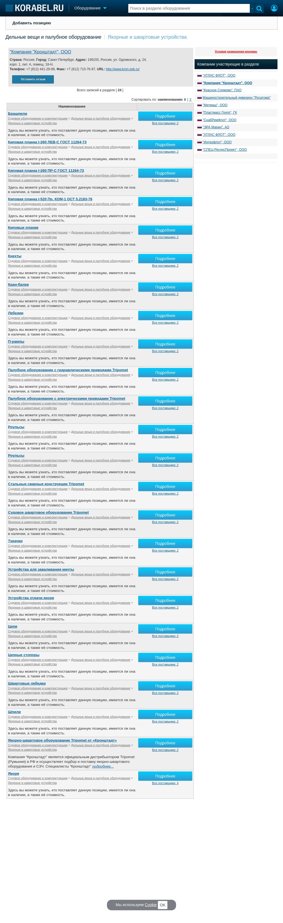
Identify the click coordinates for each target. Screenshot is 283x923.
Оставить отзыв (33, 79)
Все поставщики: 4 (165, 783)
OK (162, 905)
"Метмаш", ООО (215, 105)
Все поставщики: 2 (165, 123)
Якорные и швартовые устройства (147, 37)
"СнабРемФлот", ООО (219, 120)
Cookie (151, 905)
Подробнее (165, 116)
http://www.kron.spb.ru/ (123, 69)
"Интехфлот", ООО (217, 142)
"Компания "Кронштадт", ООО (40, 52)
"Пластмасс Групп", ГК (220, 113)
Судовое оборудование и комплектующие (38, 118)
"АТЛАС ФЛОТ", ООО (219, 75)
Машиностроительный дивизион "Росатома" (237, 98)
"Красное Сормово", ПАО (222, 90)
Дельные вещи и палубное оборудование (53, 37)
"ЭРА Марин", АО (216, 127)
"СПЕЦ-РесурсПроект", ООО (225, 150)
